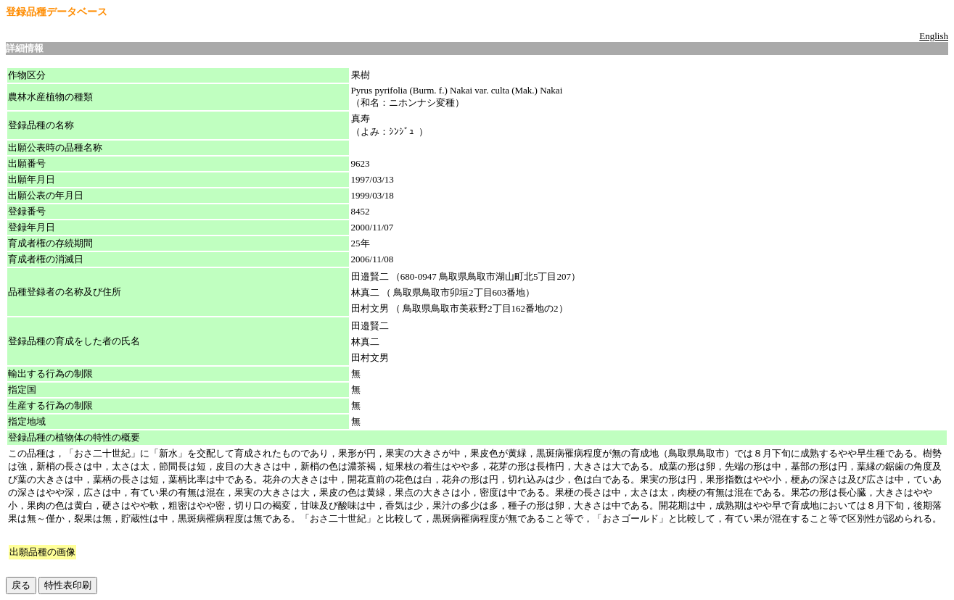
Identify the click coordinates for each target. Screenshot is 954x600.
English (933, 35)
